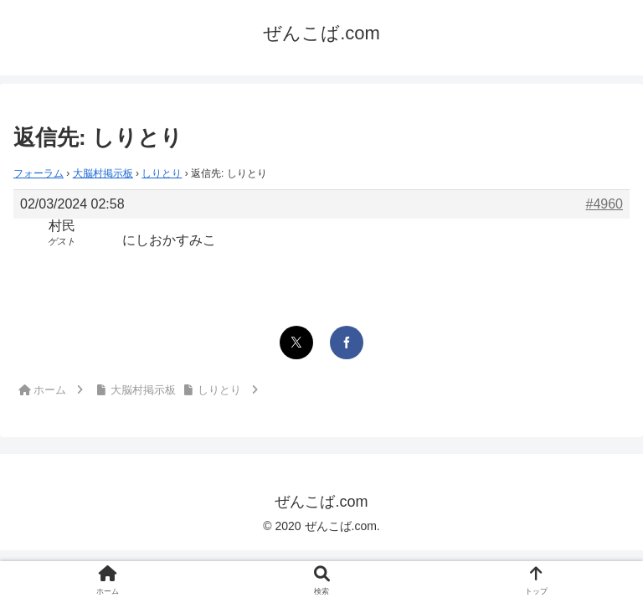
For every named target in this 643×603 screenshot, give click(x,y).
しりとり (161, 173)
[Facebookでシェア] (346, 342)
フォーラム (38, 173)
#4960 (605, 204)
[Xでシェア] (296, 342)
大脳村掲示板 (103, 173)
